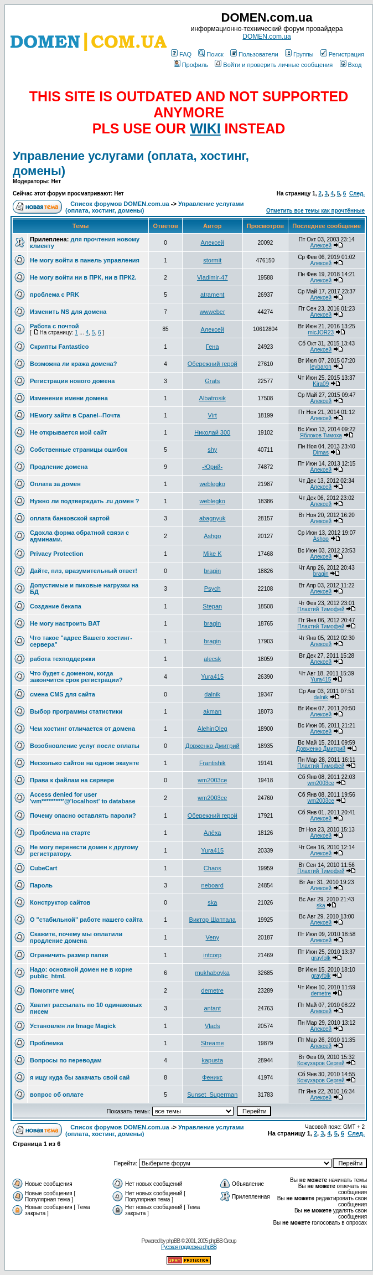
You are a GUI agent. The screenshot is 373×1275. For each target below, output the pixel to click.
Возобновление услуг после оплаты (84, 745)
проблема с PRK (54, 294)
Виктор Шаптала (212, 919)
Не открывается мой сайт (68, 432)
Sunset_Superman (212, 1094)
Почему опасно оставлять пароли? (83, 815)
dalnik (212, 694)
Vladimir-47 (212, 277)
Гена (212, 346)
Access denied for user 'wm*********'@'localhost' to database (83, 797)
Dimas (321, 453)
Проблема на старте (60, 832)
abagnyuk (212, 518)
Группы (299, 54)
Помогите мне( (52, 990)
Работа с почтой (54, 326)
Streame (212, 1043)
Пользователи (254, 54)
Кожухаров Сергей (321, 1063)
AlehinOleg (212, 728)
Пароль (41, 885)
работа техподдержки (62, 658)
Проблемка (46, 1043)
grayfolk (320, 958)
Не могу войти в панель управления (84, 260)
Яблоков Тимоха (321, 435)
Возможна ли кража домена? (73, 363)
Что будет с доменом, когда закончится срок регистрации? (76, 676)
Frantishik (212, 763)
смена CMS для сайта (62, 694)
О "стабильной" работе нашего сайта (86, 919)
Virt (212, 415)
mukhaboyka (212, 972)
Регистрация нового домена (72, 381)
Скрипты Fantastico (59, 346)
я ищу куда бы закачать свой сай (79, 1077)
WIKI (205, 128)
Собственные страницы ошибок (78, 449)
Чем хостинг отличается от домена (82, 728)
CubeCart (44, 868)
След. (357, 193)
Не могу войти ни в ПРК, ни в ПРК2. (83, 277)
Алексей (212, 242)
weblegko (212, 484)
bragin (212, 570)
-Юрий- (212, 466)
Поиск (210, 54)
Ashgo (212, 536)
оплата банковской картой (70, 518)
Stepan (212, 606)
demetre (212, 990)
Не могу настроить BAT (65, 623)
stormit (212, 260)
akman (212, 711)
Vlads (212, 1026)
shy (212, 449)
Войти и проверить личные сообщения (274, 64)
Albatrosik (212, 398)
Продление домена (58, 466)
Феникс (212, 1077)
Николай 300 (212, 432)
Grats (212, 381)
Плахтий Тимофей (320, 609)
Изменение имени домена (69, 398)
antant (212, 1008)
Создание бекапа (55, 606)
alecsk (212, 658)
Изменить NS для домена (68, 311)
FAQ (181, 54)
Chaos (212, 868)
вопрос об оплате (57, 1094)
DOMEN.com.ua (266, 36)
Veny (212, 937)
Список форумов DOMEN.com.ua (119, 203)
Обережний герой (212, 363)
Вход (351, 64)
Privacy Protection (57, 553)
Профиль (191, 64)
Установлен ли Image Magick (73, 1026)
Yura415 (212, 676)
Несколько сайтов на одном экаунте (84, 763)
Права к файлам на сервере (72, 780)
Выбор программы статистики (76, 711)
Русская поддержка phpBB (188, 1247)
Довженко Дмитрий (212, 745)
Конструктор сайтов (60, 902)
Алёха (212, 832)
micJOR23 (321, 332)
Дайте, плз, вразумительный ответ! (83, 570)
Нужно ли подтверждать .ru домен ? (84, 501)
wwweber (212, 311)
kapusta (212, 1060)
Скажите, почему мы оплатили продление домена (76, 937)
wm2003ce (212, 780)
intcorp (212, 955)
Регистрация (342, 54)
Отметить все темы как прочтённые (315, 211)
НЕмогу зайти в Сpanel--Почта (75, 415)
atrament (212, 294)
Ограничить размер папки (69, 955)
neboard (212, 885)
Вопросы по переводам (66, 1060)
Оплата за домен (55, 484)
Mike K (212, 553)
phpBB (173, 1241)
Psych (212, 588)
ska (212, 902)
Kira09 (321, 384)
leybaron (320, 367)
